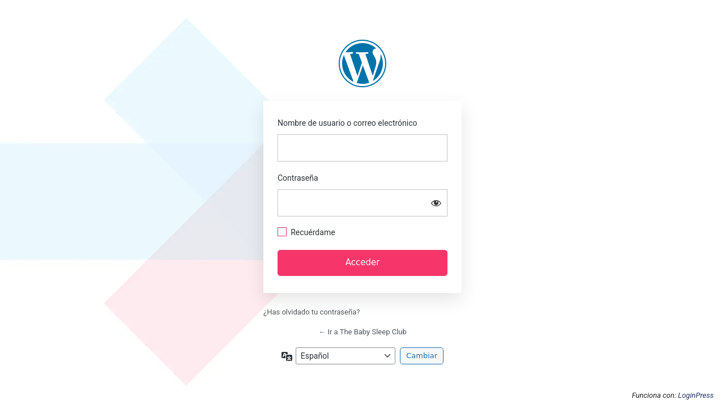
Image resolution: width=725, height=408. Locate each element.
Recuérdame (313, 232)
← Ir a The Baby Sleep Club (362, 332)
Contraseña (298, 177)
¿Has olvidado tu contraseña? (311, 312)
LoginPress (696, 395)
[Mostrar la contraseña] (436, 202)
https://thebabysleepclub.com (362, 63)
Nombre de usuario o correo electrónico (347, 123)
